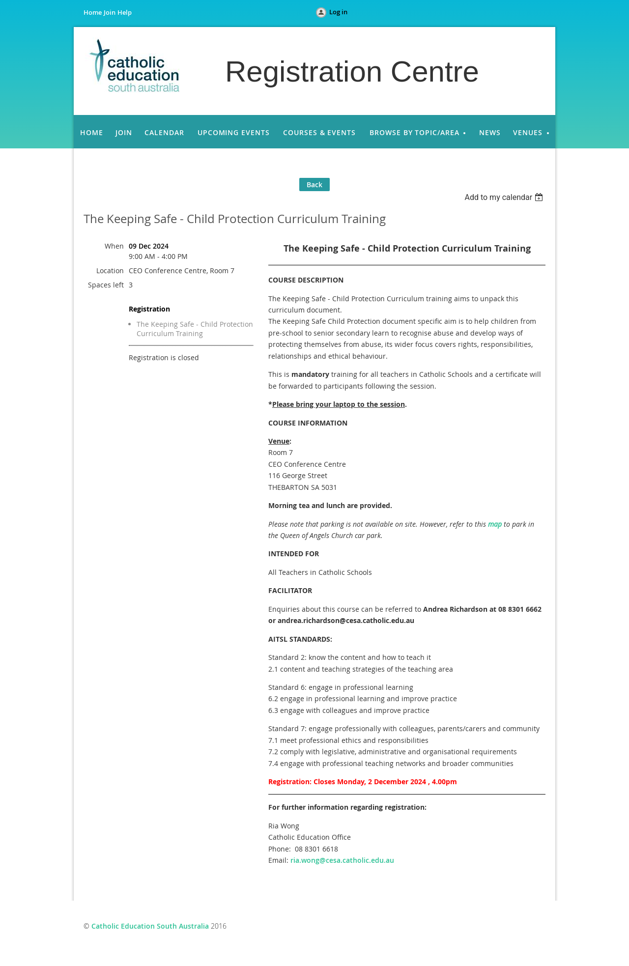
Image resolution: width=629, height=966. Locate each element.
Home (93, 12)
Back (314, 184)
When (114, 246)
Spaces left (106, 284)
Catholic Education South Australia (150, 926)
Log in (338, 11)
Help (124, 12)
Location (110, 270)
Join (109, 12)
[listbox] (504, 197)
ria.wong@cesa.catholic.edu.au (342, 860)
